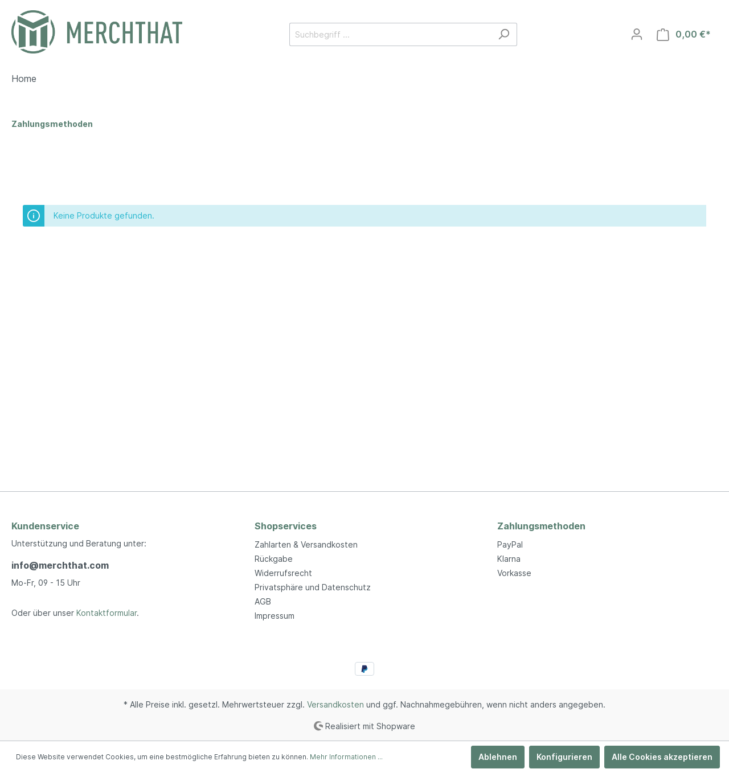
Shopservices (286, 526)
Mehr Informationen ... (346, 757)
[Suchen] (503, 34)
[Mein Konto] (637, 34)
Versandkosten (335, 704)
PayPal (510, 544)
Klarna (509, 559)
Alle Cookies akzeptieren (662, 757)
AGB (263, 601)
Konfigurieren (564, 757)
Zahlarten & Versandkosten (306, 544)
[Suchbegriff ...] (390, 34)
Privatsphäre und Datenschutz (313, 587)
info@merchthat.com (60, 565)
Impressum (274, 615)
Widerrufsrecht (283, 573)
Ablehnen (497, 757)
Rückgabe (274, 559)
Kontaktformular (106, 613)
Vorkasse (514, 573)
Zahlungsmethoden (541, 526)
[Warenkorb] (684, 34)
